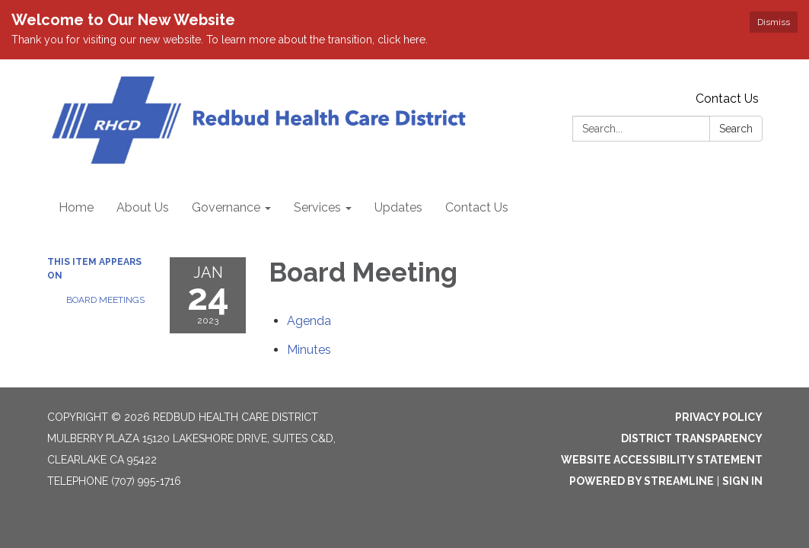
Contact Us (727, 98)
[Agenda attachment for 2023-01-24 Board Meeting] (309, 321)
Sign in (742, 481)
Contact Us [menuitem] (476, 207)
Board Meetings (105, 300)
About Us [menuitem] (142, 207)
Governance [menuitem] (226, 207)
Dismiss (773, 22)
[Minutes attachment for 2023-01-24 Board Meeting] (309, 349)
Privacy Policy (719, 417)
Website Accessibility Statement (662, 460)
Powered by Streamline (641, 481)
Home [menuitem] (76, 207)
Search (736, 129)
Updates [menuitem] (398, 207)
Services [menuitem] (317, 207)
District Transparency (692, 438)
